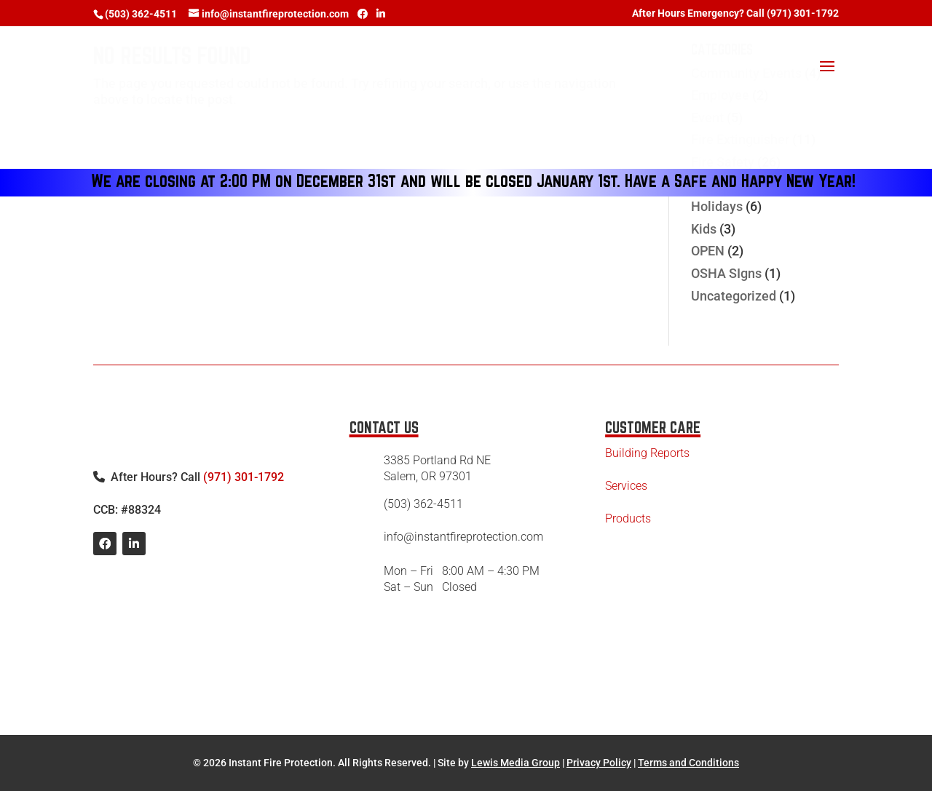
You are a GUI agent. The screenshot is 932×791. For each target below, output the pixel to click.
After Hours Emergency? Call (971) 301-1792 (735, 13)
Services (626, 486)
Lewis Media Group (515, 762)
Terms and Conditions (688, 762)
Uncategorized (733, 295)
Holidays (717, 206)
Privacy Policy (598, 762)
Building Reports (647, 453)
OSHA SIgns (726, 273)
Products (628, 518)
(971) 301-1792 (243, 477)
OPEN (707, 250)
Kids (703, 228)
